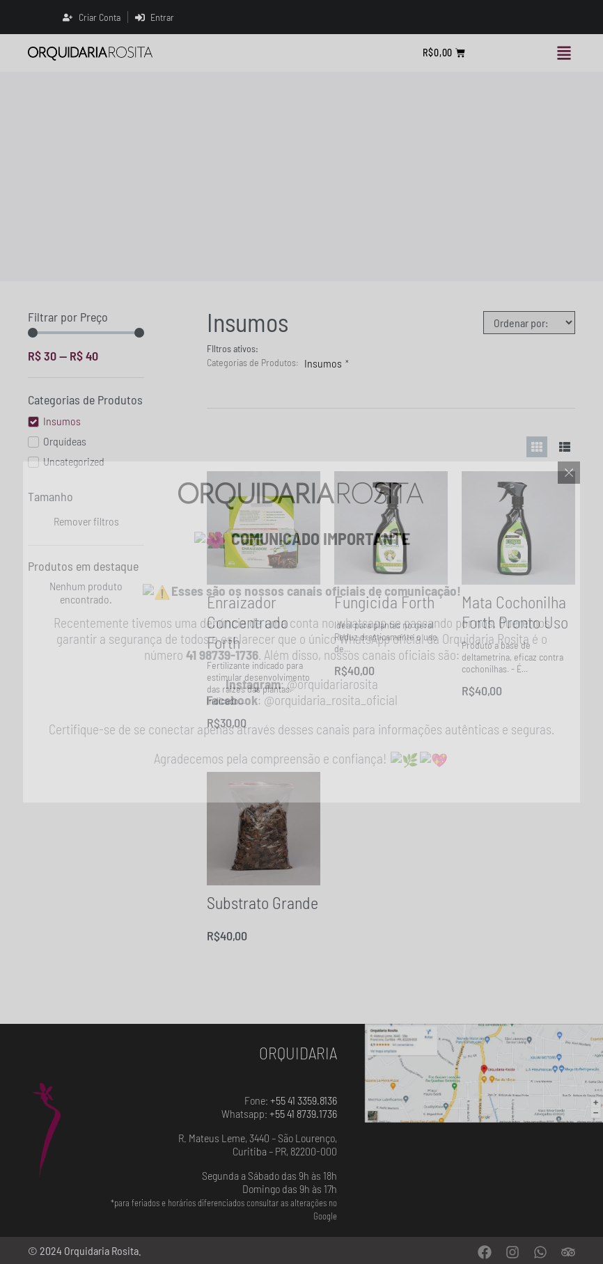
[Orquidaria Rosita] (90, 53)
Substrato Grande (262, 902)
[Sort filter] (529, 322)
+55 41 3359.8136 (303, 1100)
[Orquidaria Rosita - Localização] (484, 1073)
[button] (563, 53)
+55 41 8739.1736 (303, 1113)
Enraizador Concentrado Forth (247, 622)
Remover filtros (86, 521)
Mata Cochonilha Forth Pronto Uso (515, 612)
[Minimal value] (86, 333)
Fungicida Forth (384, 602)
